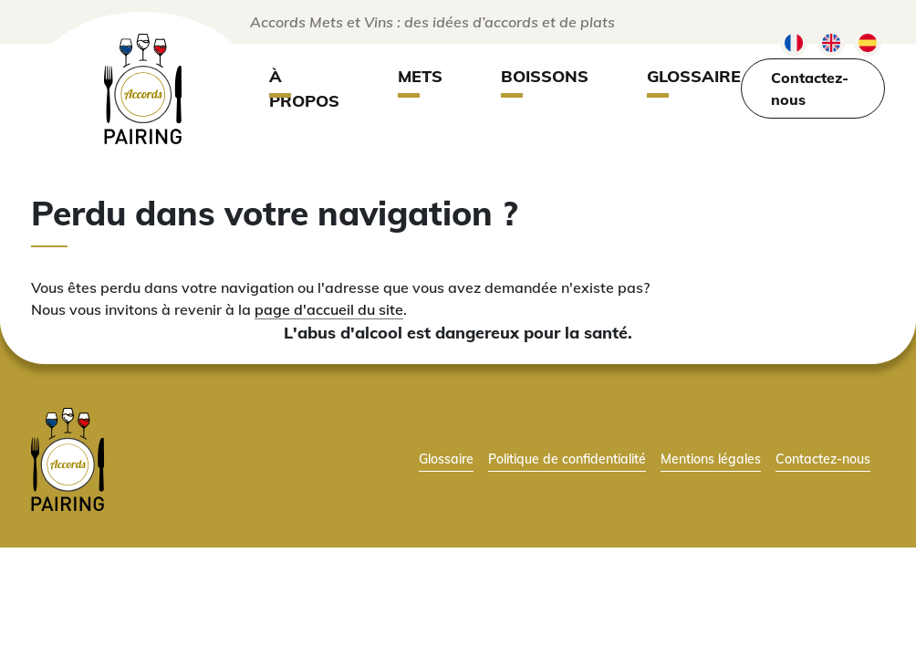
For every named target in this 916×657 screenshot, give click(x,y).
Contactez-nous (809, 88)
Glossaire (694, 76)
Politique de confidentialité (567, 458)
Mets (420, 76)
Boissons (544, 76)
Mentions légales (711, 458)
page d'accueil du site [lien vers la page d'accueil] (329, 309)
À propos (304, 88)
